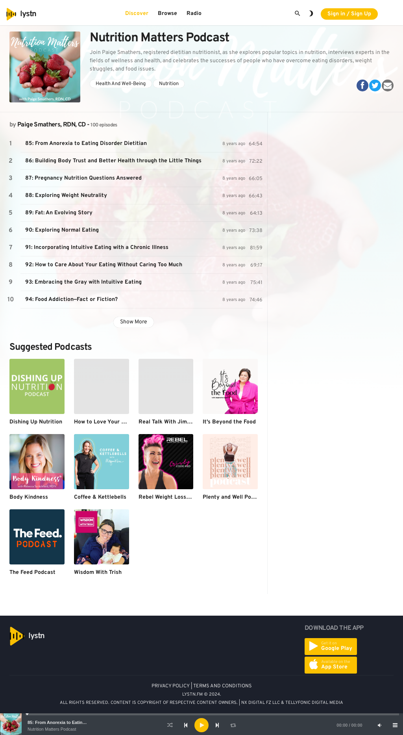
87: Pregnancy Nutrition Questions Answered (83, 178)
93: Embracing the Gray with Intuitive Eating (83, 282)
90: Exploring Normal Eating (62, 230)
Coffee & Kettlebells (100, 497)
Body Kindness (28, 497)
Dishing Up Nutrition (35, 422)
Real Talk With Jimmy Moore (176, 422)
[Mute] (379, 725)
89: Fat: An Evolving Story (58, 213)
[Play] (201, 725)
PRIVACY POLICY (171, 686)
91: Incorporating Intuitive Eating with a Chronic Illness (96, 247)
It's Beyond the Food (229, 422)
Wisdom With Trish (98, 572)
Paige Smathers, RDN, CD (51, 125)
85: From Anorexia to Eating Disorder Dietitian (75, 722)
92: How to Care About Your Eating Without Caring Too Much (103, 265)
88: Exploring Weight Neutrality (66, 195)
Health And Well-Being (121, 84)
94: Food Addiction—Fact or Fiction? (71, 299)
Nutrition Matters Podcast (52, 729)
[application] (201, 725)
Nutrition (169, 84)
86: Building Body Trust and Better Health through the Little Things (113, 161)
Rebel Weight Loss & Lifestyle (177, 497)
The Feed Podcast (32, 572)
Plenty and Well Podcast (234, 497)
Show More (133, 322)
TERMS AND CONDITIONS (222, 686)
